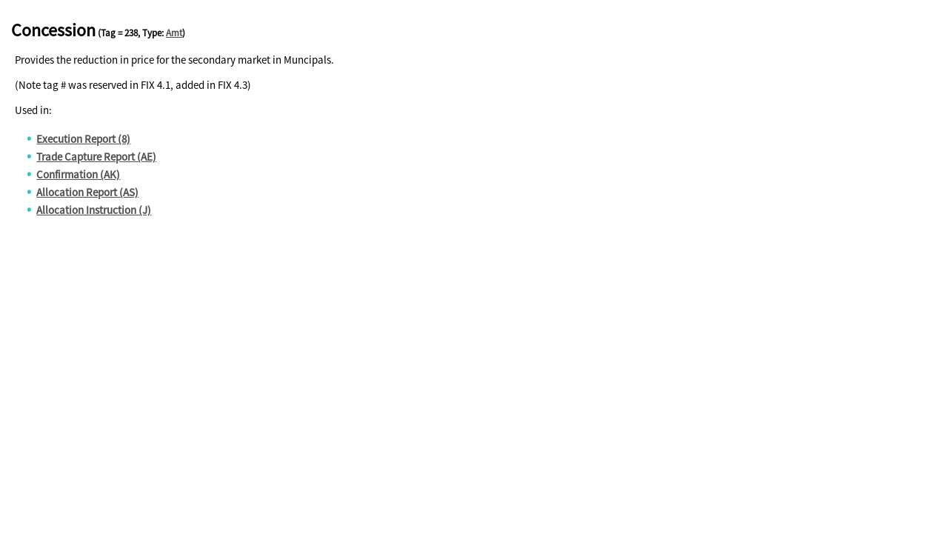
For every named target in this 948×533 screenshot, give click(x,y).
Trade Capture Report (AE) (96, 157)
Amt (174, 33)
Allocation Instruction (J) (93, 210)
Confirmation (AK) (78, 174)
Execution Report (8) (83, 139)
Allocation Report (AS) (87, 192)
